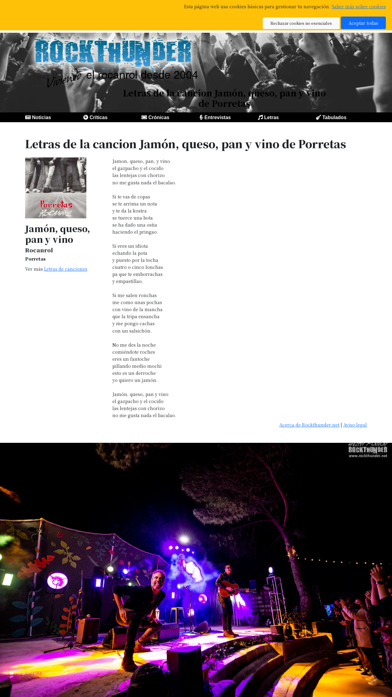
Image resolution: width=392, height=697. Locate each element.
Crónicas (158, 117)
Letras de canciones (65, 269)
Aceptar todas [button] (363, 23)
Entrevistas (217, 117)
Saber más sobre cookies (359, 6)
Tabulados (334, 117)
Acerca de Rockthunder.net (309, 424)
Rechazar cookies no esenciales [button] (301, 23)
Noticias (41, 117)
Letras (271, 117)
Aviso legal (355, 424)
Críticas (98, 117)
